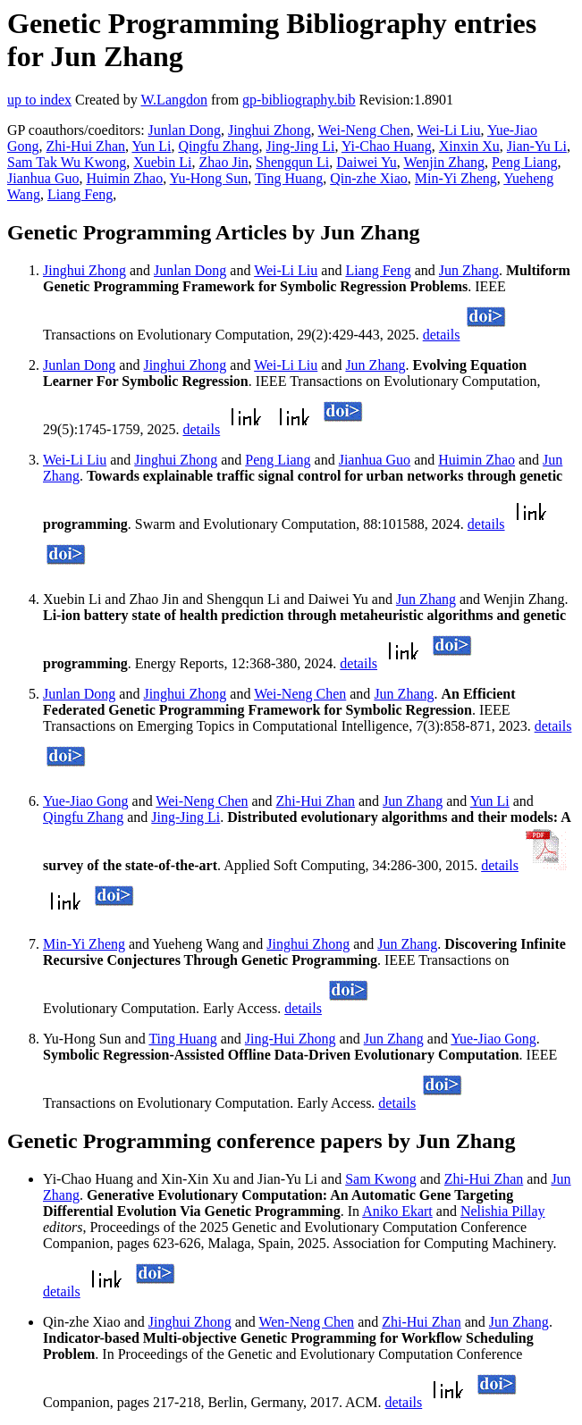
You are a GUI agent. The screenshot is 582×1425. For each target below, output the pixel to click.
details (441, 334)
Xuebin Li (162, 162)
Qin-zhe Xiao (369, 178)
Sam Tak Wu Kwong (66, 162)
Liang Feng (80, 194)
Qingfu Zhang (218, 146)
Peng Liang (524, 162)
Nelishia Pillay (502, 1211)
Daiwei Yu (366, 162)
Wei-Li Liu (448, 130)
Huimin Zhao (124, 178)
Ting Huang (289, 178)
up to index (39, 99)
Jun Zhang (469, 270)
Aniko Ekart (397, 1211)
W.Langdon (173, 99)
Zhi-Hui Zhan (85, 146)
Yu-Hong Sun (209, 178)
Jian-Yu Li (537, 146)
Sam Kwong (381, 1178)
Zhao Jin (224, 162)
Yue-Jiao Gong (86, 801)
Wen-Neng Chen (306, 1321)
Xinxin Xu (469, 146)
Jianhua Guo (43, 178)
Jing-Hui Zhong (290, 1038)
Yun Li (151, 146)
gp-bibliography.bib (299, 99)
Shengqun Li (292, 162)
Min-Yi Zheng (456, 178)
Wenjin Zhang (444, 162)
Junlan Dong (184, 130)
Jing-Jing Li (300, 146)
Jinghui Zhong (269, 130)
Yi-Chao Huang (387, 146)
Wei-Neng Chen (364, 130)
